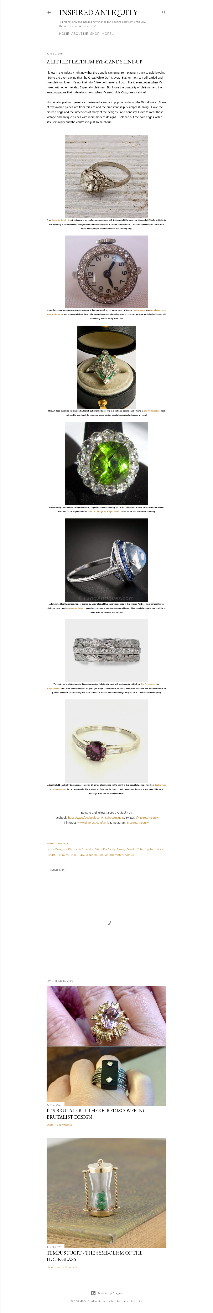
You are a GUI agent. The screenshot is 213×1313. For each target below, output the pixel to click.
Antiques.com (139, 310)
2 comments (64, 1124)
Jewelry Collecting (138, 849)
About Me (79, 34)
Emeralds (87, 849)
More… (107, 34)
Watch (119, 854)
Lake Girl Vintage (95, 512)
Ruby (81, 854)
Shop (94, 34)
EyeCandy (109, 849)
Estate (98, 849)
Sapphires (91, 854)
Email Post (63, 843)
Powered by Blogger (106, 1293)
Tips (101, 854)
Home (64, 34)
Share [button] (50, 843)
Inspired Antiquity (98, 12)
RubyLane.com (113, 512)
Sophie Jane (160, 785)
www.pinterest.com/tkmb (93, 822)
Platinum (62, 854)
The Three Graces (149, 684)
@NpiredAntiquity (147, 817)
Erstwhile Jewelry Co (61, 220)
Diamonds (74, 849)
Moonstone (156, 849)
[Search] (163, 11)
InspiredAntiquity (138, 822)
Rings (72, 854)
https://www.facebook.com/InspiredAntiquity (96, 817)
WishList (129, 854)
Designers (61, 849)
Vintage (109, 854)
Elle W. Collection (152, 411)
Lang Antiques (76, 608)
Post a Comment (67, 1266)
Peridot (51, 854)
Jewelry (121, 849)
